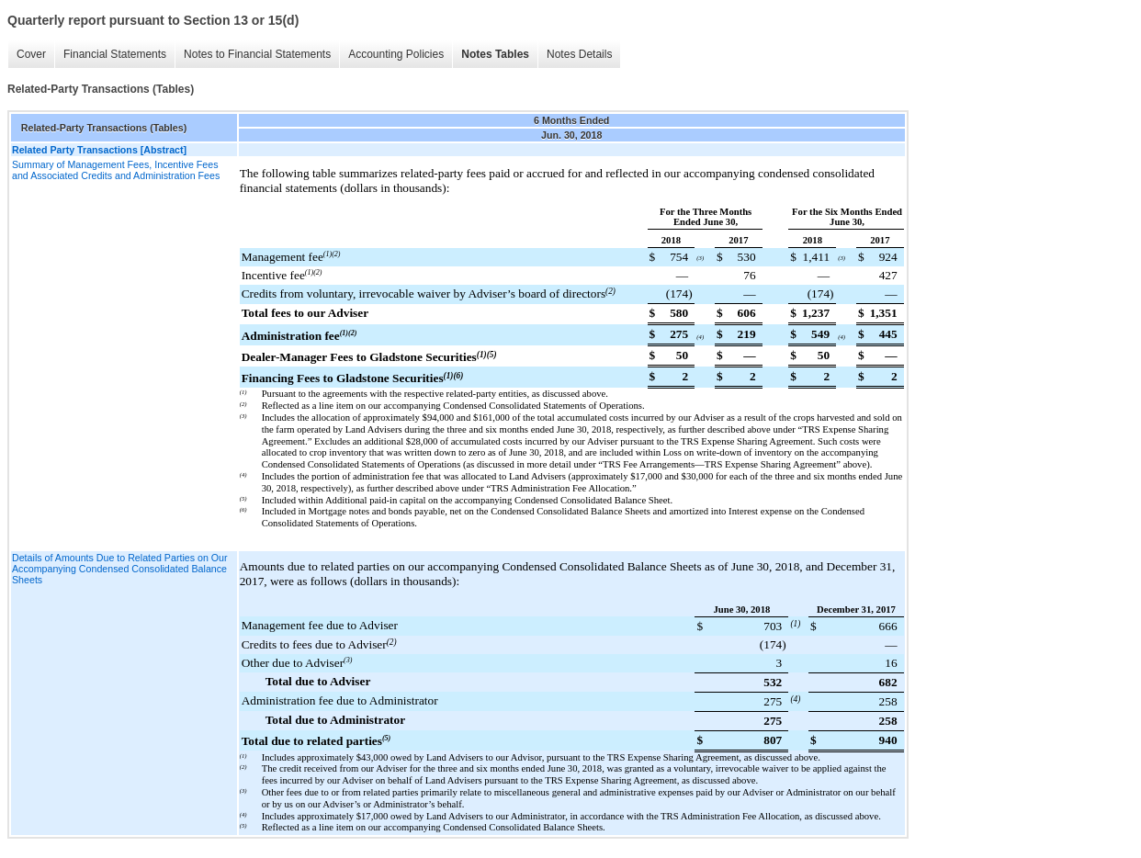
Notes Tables (495, 54)
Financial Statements (114, 54)
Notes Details (579, 54)
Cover (31, 54)
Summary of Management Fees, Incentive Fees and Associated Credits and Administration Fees (116, 170)
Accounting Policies (396, 54)
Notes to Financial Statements (257, 54)
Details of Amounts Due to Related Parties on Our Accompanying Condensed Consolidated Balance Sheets (120, 568)
